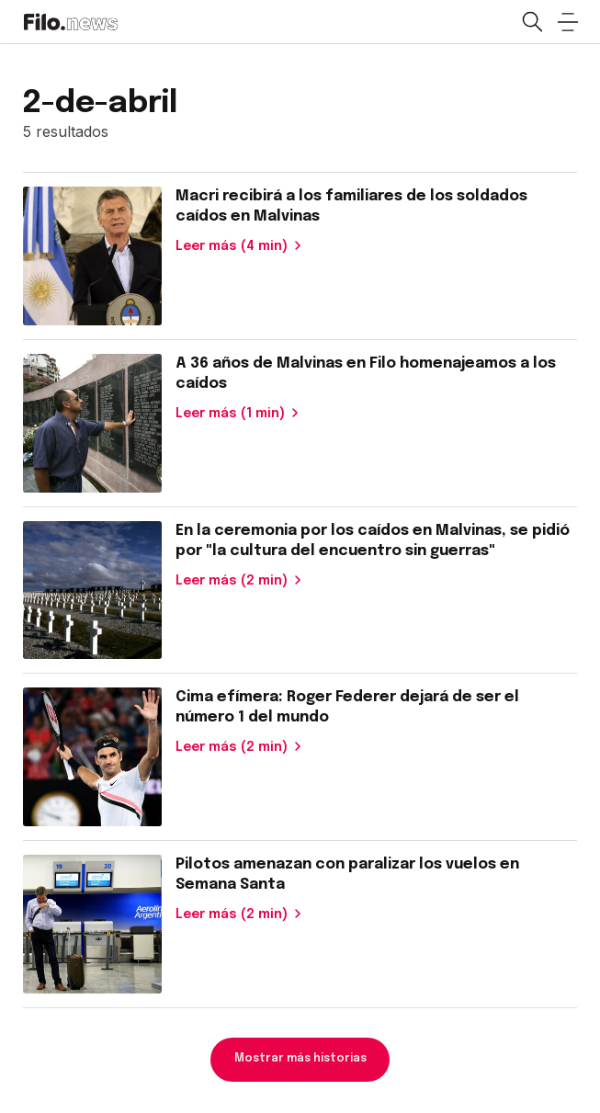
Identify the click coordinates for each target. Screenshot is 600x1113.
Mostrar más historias (300, 1058)
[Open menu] (567, 22)
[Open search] (531, 22)
